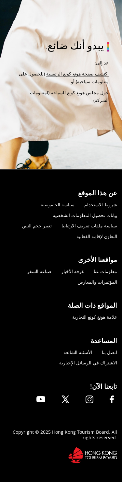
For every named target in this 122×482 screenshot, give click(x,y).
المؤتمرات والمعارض (97, 282)
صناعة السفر (39, 271)
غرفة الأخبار (72, 271)
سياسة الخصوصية (58, 204)
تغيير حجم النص (37, 226)
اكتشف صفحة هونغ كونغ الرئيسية (77, 74)
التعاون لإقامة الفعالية (96, 236)
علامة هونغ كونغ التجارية (94, 317)
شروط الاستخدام (100, 204)
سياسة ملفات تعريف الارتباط (89, 226)
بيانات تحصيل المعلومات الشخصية (85, 215)
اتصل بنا (109, 352)
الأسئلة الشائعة (77, 352)
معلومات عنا (105, 271)
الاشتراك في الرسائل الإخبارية (88, 363)
